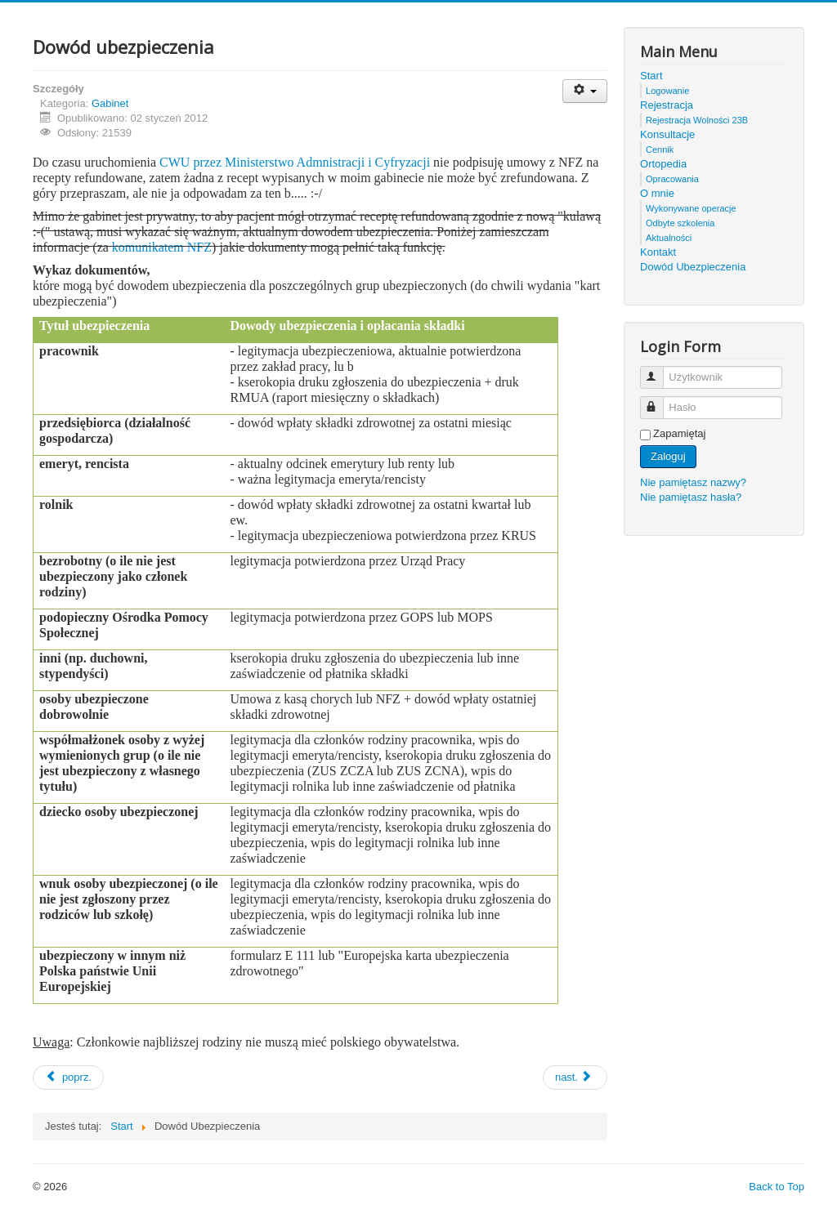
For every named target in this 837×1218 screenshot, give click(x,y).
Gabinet (110, 103)
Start (651, 75)
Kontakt (658, 252)
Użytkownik (659, 370)
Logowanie (667, 91)
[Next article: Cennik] (575, 1077)
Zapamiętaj (679, 433)
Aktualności (669, 238)
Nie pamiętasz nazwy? (693, 482)
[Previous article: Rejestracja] (68, 1077)
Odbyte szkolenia (680, 223)
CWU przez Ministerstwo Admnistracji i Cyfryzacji (296, 162)
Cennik (660, 149)
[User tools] (584, 91)
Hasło (659, 400)
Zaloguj (668, 456)
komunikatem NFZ (162, 247)
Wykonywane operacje (691, 208)
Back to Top (776, 1186)
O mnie (657, 193)
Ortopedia (663, 164)
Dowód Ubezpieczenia (692, 267)
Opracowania (672, 179)
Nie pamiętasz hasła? (690, 497)
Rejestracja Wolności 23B (697, 120)
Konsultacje (667, 134)
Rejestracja (666, 105)
